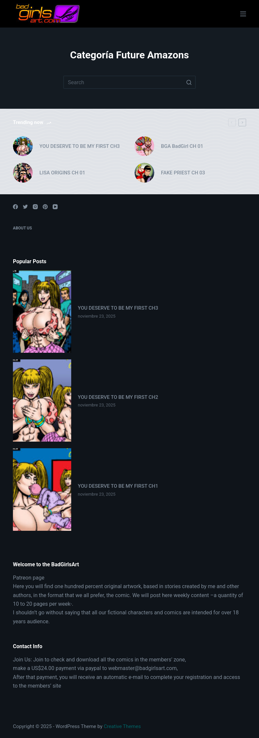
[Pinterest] (45, 206)
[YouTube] (55, 206)
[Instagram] (35, 206)
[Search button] (189, 82)
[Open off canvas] (243, 14)
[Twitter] (25, 206)
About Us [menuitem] (22, 228)
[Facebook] (15, 206)
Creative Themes (122, 726)
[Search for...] (129, 82)
